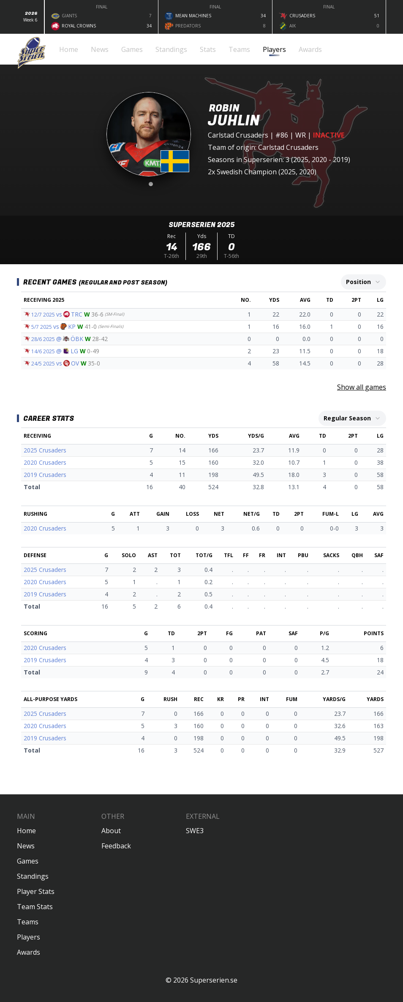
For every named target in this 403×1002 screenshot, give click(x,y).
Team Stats (35, 906)
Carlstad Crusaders (238, 135)
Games (27, 861)
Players (28, 937)
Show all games (361, 387)
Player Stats (35, 891)
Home (26, 830)
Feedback (116, 845)
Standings (33, 876)
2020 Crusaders (45, 462)
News (26, 845)
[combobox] (363, 282)
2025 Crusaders (45, 450)
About (111, 830)
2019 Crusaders (45, 475)
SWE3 (195, 830)
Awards (28, 952)
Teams (27, 921)
